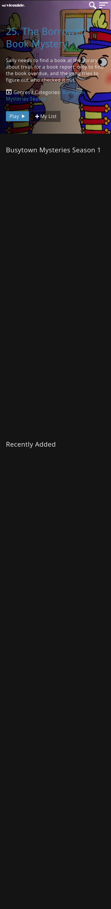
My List (45, 116)
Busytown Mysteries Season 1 (45, 95)
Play (18, 116)
